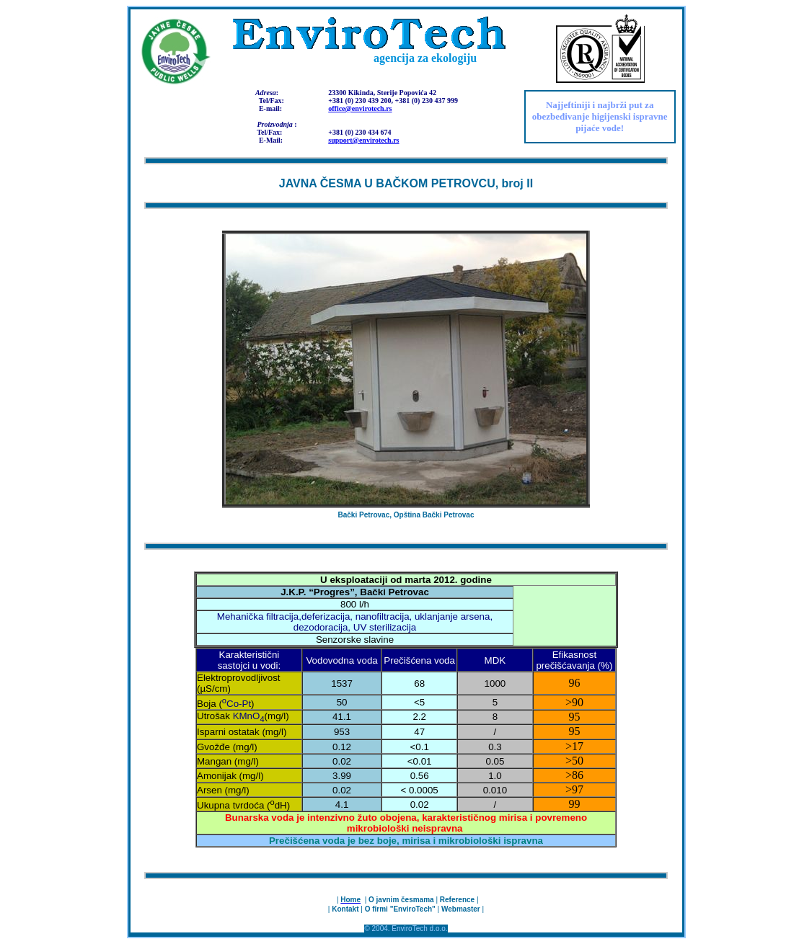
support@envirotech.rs (363, 140)
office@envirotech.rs (360, 108)
